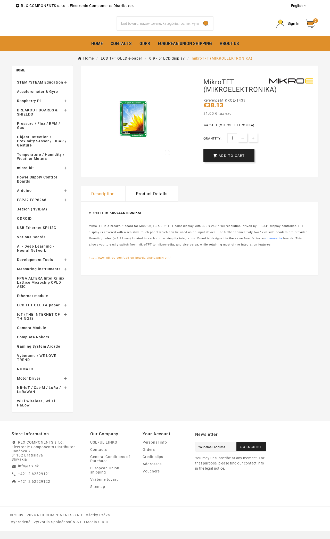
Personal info (155, 450)
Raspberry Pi (29, 109)
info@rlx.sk (28, 474)
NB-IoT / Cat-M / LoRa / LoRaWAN (39, 398)
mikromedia (273, 246)
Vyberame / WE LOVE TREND (36, 366)
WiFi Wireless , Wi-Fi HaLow (36, 411)
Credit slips (153, 465)
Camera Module (31, 336)
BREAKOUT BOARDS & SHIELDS (37, 120)
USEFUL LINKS (103, 450)
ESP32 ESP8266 (31, 208)
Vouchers (151, 479)
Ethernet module (32, 304)
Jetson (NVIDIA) (32, 217)
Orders (149, 458)
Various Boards (31, 245)
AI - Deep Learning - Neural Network (35, 256)
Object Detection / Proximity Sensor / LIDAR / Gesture (42, 149)
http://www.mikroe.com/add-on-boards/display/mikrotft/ (130, 265)
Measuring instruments (39, 277)
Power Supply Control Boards (37, 187)
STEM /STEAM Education (40, 90)
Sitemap (97, 495)
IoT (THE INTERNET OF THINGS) (38, 325)
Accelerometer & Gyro (37, 100)
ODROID (24, 227)
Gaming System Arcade (38, 355)
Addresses (152, 472)
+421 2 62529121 (34, 482)
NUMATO (25, 377)
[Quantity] (232, 146)
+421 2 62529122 (34, 489)
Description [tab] (103, 201)
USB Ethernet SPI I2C (36, 236)
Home (20, 78)
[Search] (158, 27)
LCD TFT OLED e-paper (38, 313)
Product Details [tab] (152, 201)
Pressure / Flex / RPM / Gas (38, 134)
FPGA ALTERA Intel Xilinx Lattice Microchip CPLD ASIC (40, 290)
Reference (211, 109)
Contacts (98, 458)
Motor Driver (28, 387)
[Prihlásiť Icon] (287, 28)
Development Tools (35, 268)
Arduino (24, 199)
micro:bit (25, 176)
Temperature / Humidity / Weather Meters (40, 165)
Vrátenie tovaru (104, 488)
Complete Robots (33, 345)
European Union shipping (104, 478)
